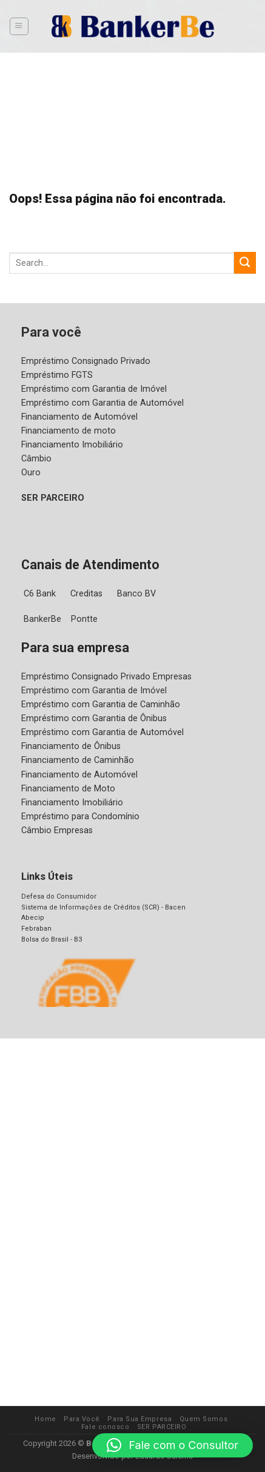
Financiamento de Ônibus (71, 746)
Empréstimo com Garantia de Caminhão (99, 704)
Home (25, 1418)
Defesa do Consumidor (55, 896)
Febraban (35, 928)
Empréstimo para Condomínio (79, 816)
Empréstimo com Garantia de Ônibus (93, 718)
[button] (172, 1445)
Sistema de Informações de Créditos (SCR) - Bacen (98, 907)
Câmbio (36, 458)
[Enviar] (245, 263)
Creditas (88, 593)
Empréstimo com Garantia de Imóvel (92, 389)
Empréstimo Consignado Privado (85, 361)
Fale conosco (225, 1418)
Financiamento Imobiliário (71, 444)
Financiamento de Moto (66, 788)
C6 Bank (40, 593)
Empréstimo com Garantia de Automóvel (99, 403)
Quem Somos (174, 1418)
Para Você (59, 1418)
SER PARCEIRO (54, 498)
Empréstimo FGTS (57, 375)
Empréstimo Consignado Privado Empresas (105, 676)
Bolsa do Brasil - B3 (50, 939)
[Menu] (19, 26)
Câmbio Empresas (57, 830)
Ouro (31, 472)
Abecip (31, 917)
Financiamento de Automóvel (77, 416)
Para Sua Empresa (114, 1418)
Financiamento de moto (66, 430)
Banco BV (138, 593)
